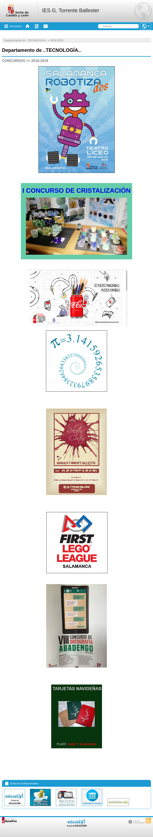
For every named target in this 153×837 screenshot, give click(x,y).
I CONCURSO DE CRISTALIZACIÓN (76, 190)
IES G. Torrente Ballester (70, 10)
